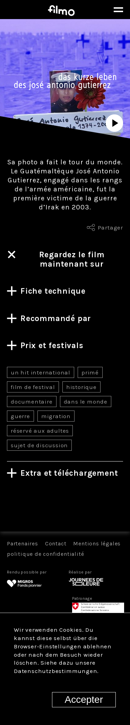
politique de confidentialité (45, 554)
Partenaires (22, 543)
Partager (110, 227)
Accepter (84, 699)
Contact (56, 543)
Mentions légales (97, 543)
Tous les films (65, 507)
